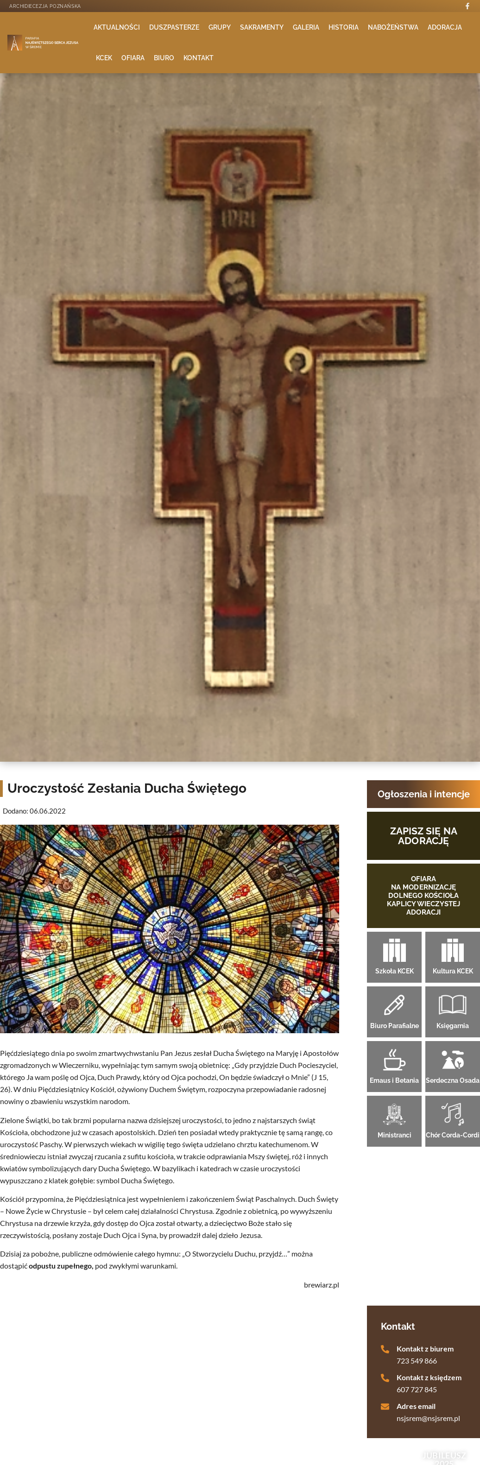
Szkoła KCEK (394, 971)
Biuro (164, 58)
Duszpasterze (174, 27)
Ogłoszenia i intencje (424, 794)
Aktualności (117, 27)
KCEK (104, 58)
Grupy (219, 27)
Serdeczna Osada (453, 1080)
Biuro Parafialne (394, 1025)
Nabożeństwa (393, 27)
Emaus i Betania (394, 1080)
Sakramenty (262, 27)
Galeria (306, 27)
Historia (343, 27)
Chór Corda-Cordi (453, 1135)
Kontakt (198, 58)
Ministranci (394, 1135)
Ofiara (133, 58)
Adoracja (445, 27)
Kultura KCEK (453, 971)
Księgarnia (452, 1025)
